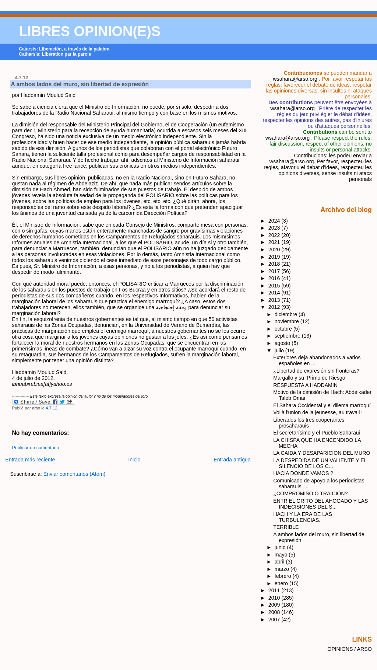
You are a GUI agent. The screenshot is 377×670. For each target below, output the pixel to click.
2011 (275, 590)
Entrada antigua (232, 460)
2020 (275, 249)
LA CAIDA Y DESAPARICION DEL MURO (321, 453)
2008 (275, 612)
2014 (275, 293)
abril (280, 562)
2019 (275, 257)
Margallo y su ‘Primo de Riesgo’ (309, 378)
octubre (284, 329)
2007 (275, 619)
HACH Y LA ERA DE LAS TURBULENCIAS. (302, 517)
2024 (275, 221)
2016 (275, 278)
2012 (275, 307)
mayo (282, 555)
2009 (275, 605)
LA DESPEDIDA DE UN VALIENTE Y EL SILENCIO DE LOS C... (320, 463)
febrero (284, 576)
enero (282, 583)
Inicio (134, 460)
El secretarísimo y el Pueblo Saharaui (316, 433)
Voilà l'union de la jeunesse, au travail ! (318, 412)
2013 (275, 300)
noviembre (287, 321)
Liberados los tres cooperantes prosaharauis (308, 423)
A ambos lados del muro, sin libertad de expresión (80, 84)
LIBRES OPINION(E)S (90, 31)
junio (281, 547)
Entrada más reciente (30, 460)
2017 (275, 271)
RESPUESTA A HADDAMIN (305, 385)
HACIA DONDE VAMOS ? (303, 473)
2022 (275, 235)
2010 (275, 598)
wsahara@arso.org (295, 79)
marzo (282, 569)
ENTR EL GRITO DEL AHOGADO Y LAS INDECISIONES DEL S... (320, 504)
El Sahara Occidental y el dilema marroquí (322, 405)
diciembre (287, 314)
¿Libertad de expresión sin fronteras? (316, 371)
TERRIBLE (286, 527)
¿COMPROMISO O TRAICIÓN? (310, 493)
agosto (283, 343)
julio (280, 350)
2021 (275, 242)
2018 (275, 264)
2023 (275, 228)
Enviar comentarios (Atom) (74, 474)
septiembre (288, 336)
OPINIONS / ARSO (349, 649)
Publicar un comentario (35, 447)
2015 (275, 286)
